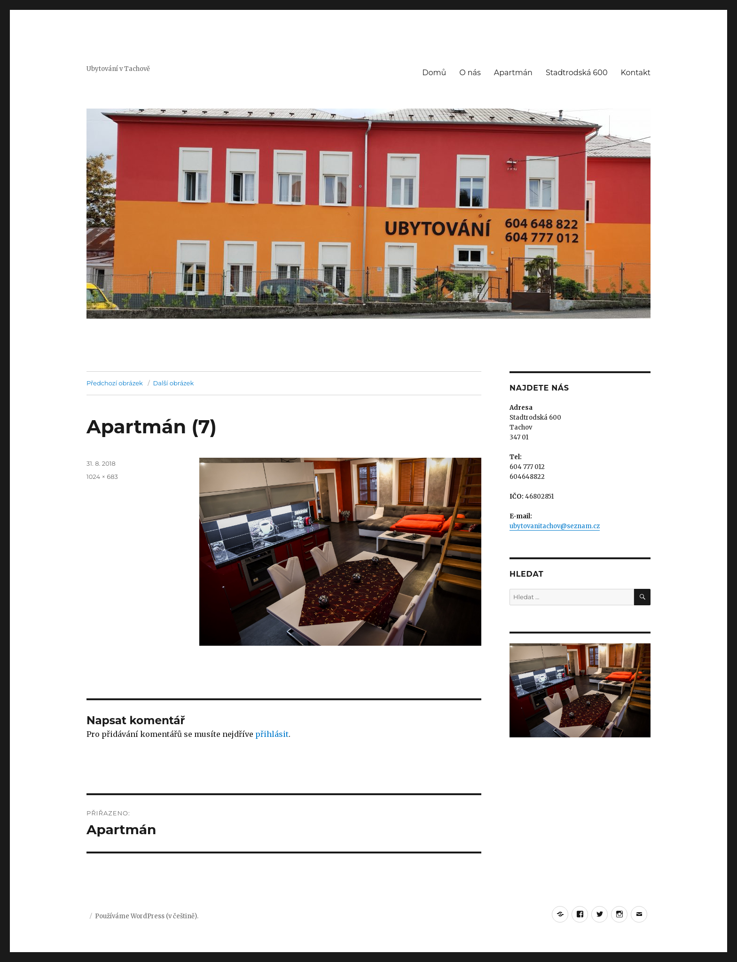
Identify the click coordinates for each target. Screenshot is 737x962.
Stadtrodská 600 (577, 72)
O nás (470, 72)
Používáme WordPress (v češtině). (146, 916)
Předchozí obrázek (114, 383)
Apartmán (513, 72)
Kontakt (635, 72)
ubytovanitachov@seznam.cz (555, 526)
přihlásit (272, 734)
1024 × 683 (102, 476)
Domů (434, 72)
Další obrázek (173, 383)
